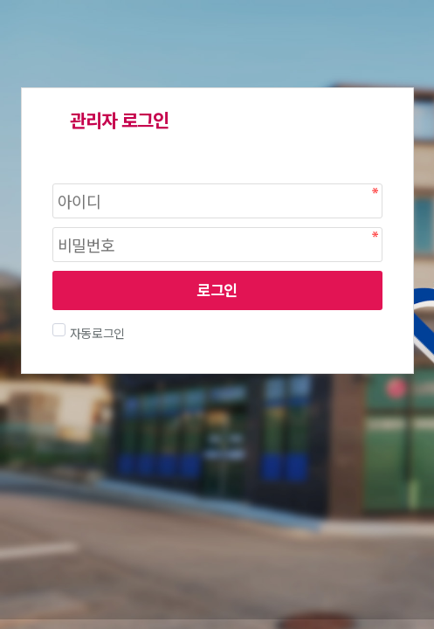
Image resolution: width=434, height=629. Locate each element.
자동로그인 (95, 333)
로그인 (217, 290)
